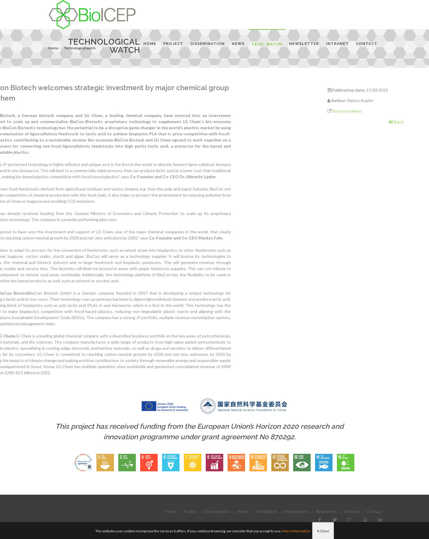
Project (190, 511)
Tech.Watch (266, 511)
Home (171, 511)
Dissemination (217, 511)
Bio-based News (371, 110)
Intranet (352, 511)
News (243, 511)
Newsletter (326, 511)
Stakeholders (296, 511)
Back (420, 122)
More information (296, 531)
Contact (374, 511)
